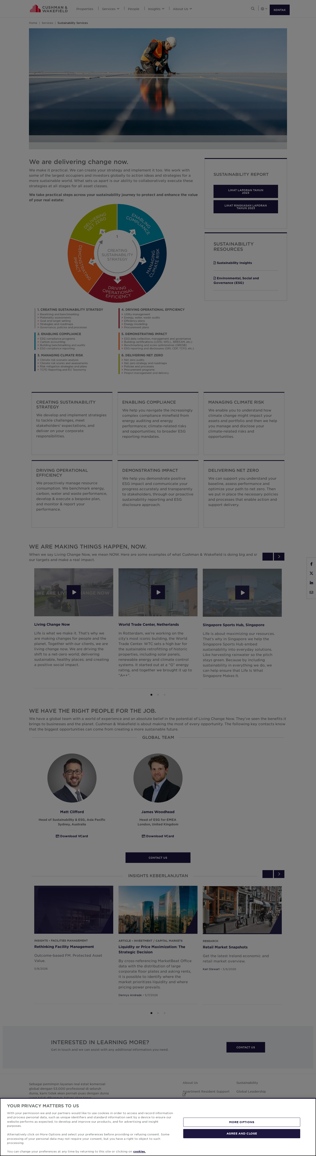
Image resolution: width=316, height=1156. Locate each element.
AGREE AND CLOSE (241, 1133)
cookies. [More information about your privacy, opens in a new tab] (139, 1151)
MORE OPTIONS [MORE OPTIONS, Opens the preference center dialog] (242, 1122)
